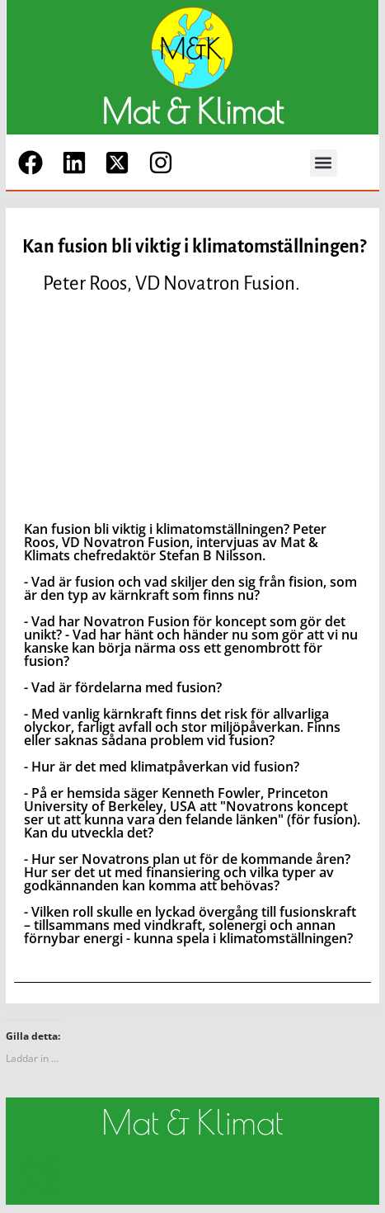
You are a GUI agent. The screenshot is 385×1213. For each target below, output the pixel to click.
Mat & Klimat (192, 111)
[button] (323, 163)
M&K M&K (36, 1176)
